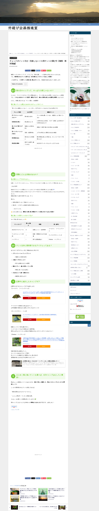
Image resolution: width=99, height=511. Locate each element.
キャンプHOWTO (13, 57)
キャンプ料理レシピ (80, 140)
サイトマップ (73, 290)
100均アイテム (80, 213)
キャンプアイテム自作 (80, 277)
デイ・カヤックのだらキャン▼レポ (80, 150)
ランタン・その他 (80, 181)
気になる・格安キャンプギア (80, 235)
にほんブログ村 (15, 410)
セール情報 (80, 274)
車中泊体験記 (80, 232)
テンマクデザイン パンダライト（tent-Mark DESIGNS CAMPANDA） (40, 314)
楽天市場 (29, 319)
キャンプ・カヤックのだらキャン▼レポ (80, 147)
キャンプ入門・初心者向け (80, 118)
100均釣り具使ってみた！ (79, 267)
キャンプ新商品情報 (78, 156)
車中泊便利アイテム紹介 (80, 226)
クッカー (80, 162)
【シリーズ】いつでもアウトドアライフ (80, 265)
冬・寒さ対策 (80, 216)
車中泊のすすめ (80, 223)
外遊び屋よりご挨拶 (80, 280)
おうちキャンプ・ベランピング (80, 153)
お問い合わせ (73, 287)
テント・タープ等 (80, 166)
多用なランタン (80, 248)
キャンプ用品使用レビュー (80, 185)
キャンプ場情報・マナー (80, 131)
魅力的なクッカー (80, 245)
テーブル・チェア (80, 172)
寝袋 (80, 175)
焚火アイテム (80, 169)
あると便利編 (80, 251)
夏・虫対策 (80, 219)
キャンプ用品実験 (80, 258)
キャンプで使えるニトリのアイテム (80, 254)
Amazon (43, 319)
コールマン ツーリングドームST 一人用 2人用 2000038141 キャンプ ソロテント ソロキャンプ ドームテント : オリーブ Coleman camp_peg (43, 292)
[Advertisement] (38, 42)
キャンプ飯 (80, 134)
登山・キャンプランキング (75, 309)
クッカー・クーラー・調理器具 (80, 191)
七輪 (80, 137)
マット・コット (80, 178)
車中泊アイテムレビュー (80, 229)
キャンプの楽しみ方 (80, 121)
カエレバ (27, 295)
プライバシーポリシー (75, 293)
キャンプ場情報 (80, 261)
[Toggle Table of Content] (24, 84)
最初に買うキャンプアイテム (80, 124)
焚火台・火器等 (80, 159)
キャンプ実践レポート (80, 143)
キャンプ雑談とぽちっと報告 (80, 271)
